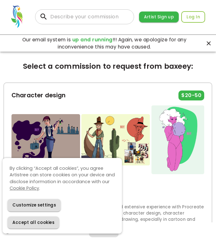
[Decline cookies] (34, 205)
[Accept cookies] (33, 222)
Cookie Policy (24, 188)
